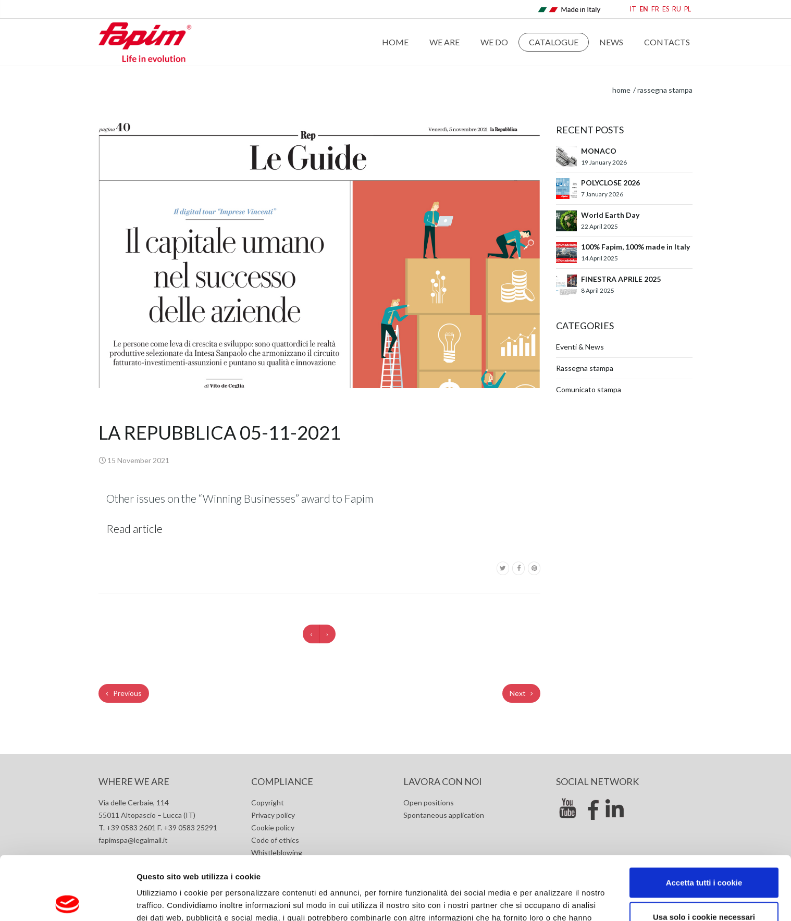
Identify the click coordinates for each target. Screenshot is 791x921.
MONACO (598, 150)
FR (655, 9)
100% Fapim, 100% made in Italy (635, 246)
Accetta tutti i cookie (704, 818)
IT (633, 9)
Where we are (133, 781)
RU (676, 9)
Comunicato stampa (588, 389)
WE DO (494, 42)
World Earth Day (610, 214)
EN (643, 9)
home (621, 89)
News (611, 42)
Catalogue (553, 42)
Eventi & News (580, 346)
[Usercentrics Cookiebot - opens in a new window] (67, 900)
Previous (124, 693)
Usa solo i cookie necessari (704, 853)
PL (687, 9)
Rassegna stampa (665, 89)
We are (444, 42)
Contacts (667, 42)
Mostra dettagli (553, 900)
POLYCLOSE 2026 (610, 182)
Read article (134, 528)
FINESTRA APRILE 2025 (621, 279)
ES (665, 9)
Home (395, 42)
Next (521, 693)
